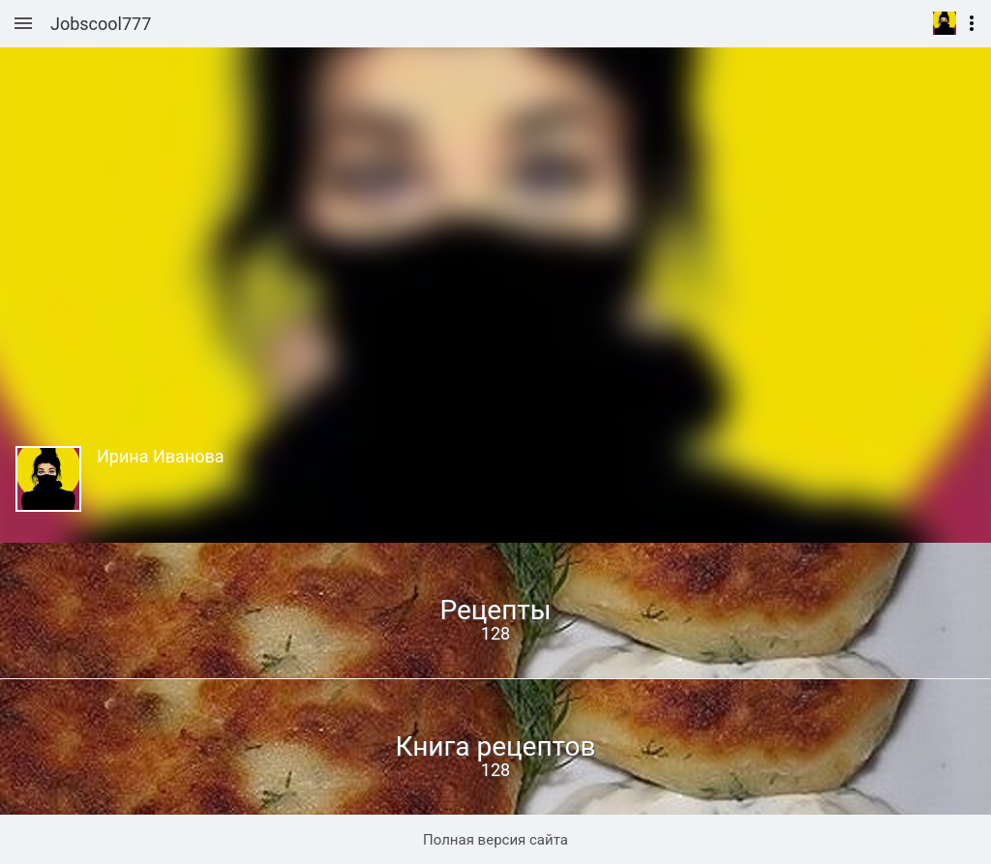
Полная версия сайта (495, 840)
